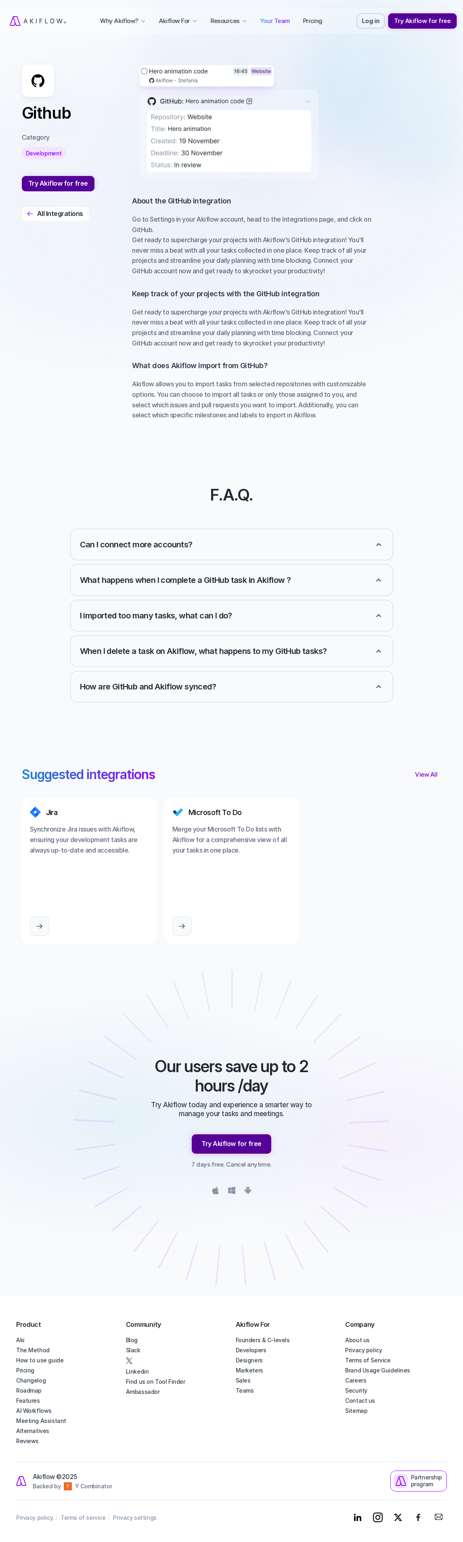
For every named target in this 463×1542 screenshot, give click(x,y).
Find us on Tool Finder (155, 1381)
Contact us (360, 1400)
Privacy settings (134, 1517)
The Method (33, 1350)
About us (357, 1340)
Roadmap (29, 1390)
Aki (20, 1340)
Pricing (25, 1370)
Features (28, 1400)
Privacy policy (363, 1350)
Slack (133, 1350)
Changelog (31, 1380)
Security (356, 1390)
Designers (249, 1360)
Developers (251, 1350)
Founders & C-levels (263, 1340)
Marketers (249, 1370)
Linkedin (137, 1371)
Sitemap (356, 1410)
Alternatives (32, 1430)
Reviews (27, 1440)
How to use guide (39, 1360)
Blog (132, 1340)
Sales (243, 1380)
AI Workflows (34, 1410)
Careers (355, 1380)
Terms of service (83, 1517)
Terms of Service (367, 1360)
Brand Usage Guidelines (377, 1370)
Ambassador (143, 1391)
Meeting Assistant (41, 1420)
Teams (245, 1390)
